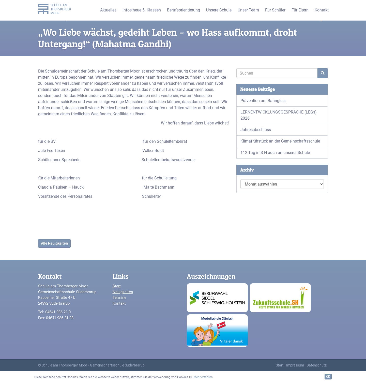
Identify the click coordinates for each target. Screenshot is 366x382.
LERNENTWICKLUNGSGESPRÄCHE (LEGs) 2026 (278, 115)
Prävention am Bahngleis (262, 100)
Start (117, 286)
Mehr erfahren (203, 377)
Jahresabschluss (255, 129)
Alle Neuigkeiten (54, 243)
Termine (119, 297)
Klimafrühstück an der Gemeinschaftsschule (280, 141)
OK (328, 376)
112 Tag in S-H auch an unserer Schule (275, 152)
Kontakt (119, 303)
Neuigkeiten (123, 292)
